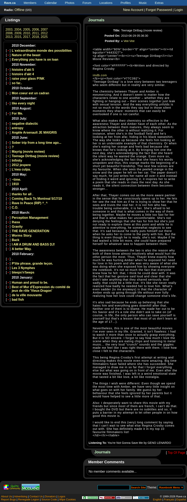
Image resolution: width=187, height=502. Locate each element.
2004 (17, 29)
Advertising (20, 496)
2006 (35, 29)
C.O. (15, 207)
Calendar (50, 2)
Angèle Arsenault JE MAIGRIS (34, 132)
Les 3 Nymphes (23, 268)
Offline (19, 10)
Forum (87, 2)
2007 (44, 29)
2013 (9, 37)
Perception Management (30, 217)
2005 (26, 29)
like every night (23, 103)
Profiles (125, 2)
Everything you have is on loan (35, 59)
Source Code (49, 499)
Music (143, 2)
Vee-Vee (129, 41)
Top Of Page (176, 452)
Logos (61, 496)
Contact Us (36, 496)
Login (178, 10)
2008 (9, 33)
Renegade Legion (28, 499)
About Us (6, 496)
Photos (69, 2)
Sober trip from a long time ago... (36, 142)
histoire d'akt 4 (23, 74)
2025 (44, 37)
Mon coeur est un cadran (30, 93)
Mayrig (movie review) (28, 151)
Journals (96, 20)
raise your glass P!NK (28, 78)
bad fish (18, 299)
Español (181, 499)
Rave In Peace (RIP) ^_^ (30, 203)
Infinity (17, 160)
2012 (44, 33)
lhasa (16, 222)
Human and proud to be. (30, 282)
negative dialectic (25, 123)
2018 (35, 37)
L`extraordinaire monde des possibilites (42, 50)
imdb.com (100, 75)
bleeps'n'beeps (23, 272)
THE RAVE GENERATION (30, 231)
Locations (105, 2)
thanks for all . (22, 194)
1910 (15, 184)
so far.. (17, 83)
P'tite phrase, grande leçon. (32, 263)
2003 (9, 29)
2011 (35, 33)
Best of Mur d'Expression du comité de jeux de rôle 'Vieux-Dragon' (41, 288)
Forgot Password (159, 10)
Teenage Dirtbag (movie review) (35, 156)
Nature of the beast (26, 55)
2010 (26, 33)
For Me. (17, 113)
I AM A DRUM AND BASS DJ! (33, 244)
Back (15, 240)
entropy (17, 128)
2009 (17, 33)
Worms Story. (22, 235)
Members (30, 2)
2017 (26, 37)
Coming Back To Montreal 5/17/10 (37, 198)
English (157, 499)
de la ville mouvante (27, 295)
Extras (159, 2)
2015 (17, 37)
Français (169, 499)
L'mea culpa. (21, 169)
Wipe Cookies (67, 499)
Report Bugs (8, 499)
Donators (50, 496)
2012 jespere (21, 165)
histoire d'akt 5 (23, 69)
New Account (133, 10)
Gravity (17, 226)
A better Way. (21, 249)
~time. (16, 179)
